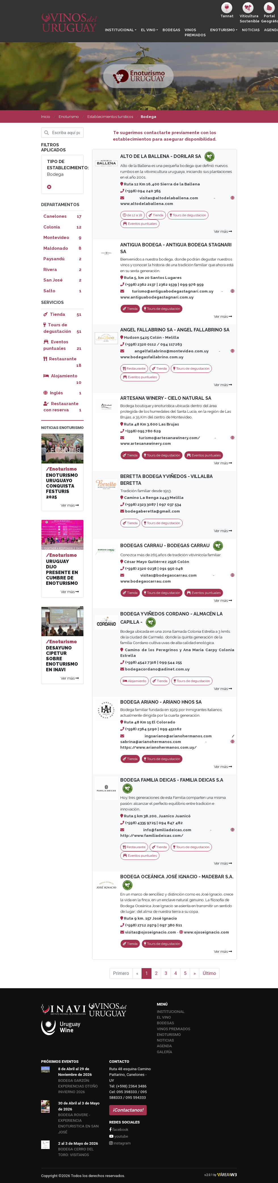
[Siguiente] (194, 973)
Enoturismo (222, 30)
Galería (164, 1051)
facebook (118, 1129)
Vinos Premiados (195, 32)
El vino (148, 30)
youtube (118, 1136)
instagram (120, 1143)
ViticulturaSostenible (249, 12)
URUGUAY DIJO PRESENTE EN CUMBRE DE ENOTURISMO (62, 572)
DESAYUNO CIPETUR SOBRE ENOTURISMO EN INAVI (62, 658)
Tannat (226, 10)
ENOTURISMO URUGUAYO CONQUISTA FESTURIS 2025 (62, 486)
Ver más (223, 231)
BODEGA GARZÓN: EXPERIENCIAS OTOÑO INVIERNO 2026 (78, 1086)
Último (209, 973)
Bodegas (171, 30)
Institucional (119, 30)
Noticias (251, 30)
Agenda (164, 1046)
